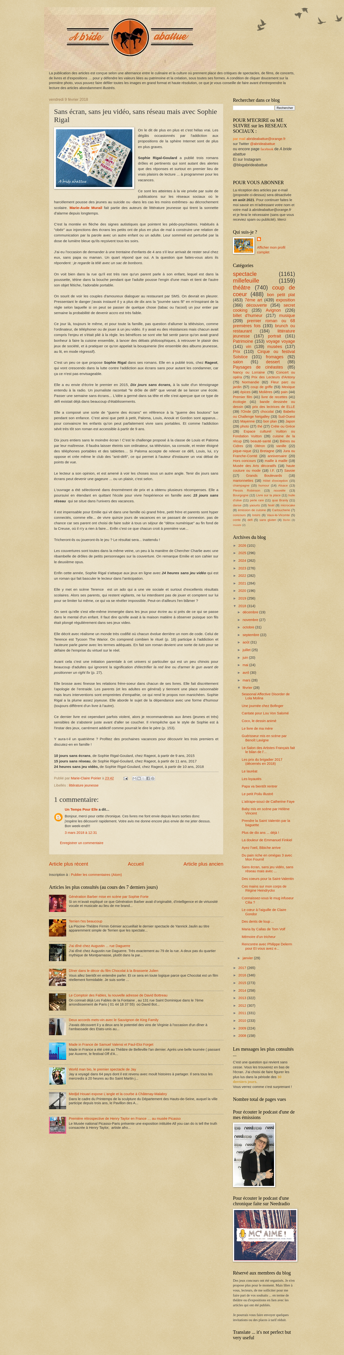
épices (245, 392)
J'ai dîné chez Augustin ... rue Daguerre (99, 946)
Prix (236, 351)
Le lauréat (249, 771)
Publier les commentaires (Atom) (96, 875)
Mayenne (247, 421)
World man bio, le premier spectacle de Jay (102, 1069)
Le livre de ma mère (257, 728)
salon (238, 361)
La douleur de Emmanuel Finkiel (267, 840)
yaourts (255, 505)
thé (260, 426)
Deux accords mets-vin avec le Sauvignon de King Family (114, 1020)
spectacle (245, 274)
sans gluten (267, 520)
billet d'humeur (248, 315)
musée (237, 524)
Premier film (242, 397)
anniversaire (277, 456)
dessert (273, 361)
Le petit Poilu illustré (257, 794)
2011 (242, 1013)
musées (274, 346)
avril (246, 673)
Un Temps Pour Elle (81, 809)
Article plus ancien (203, 864)
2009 (242, 1028)
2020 (242, 591)
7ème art (253, 300)
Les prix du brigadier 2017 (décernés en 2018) (262, 762)
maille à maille (276, 461)
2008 (242, 1036)
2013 (242, 998)
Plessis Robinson (246, 490)
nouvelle (279, 490)
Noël (271, 505)
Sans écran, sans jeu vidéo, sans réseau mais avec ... (267, 869)
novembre (250, 620)
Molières (266, 392)
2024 (242, 560)
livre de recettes (274, 397)
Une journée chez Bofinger (262, 706)
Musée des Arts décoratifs (254, 466)
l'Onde (246, 411)
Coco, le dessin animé (259, 721)
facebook (267, 149)
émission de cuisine (252, 510)
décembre (250, 612)
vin (248, 346)
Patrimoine (243, 341)
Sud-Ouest (286, 416)
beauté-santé (261, 441)
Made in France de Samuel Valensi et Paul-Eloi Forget (111, 1044)
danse (237, 505)
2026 (242, 545)
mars (246, 680)
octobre (248, 627)
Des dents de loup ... (258, 921)
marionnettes (243, 480)
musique (287, 315)
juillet (247, 650)
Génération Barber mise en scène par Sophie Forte (109, 897)
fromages (275, 356)
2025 (242, 553)
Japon (290, 421)
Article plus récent (68, 864)
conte (237, 520)
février (247, 688)
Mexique (288, 387)
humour (263, 485)
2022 (242, 576)
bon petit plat (281, 294)
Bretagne (267, 451)
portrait (274, 336)
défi (250, 520)
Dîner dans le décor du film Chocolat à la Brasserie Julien (113, 971)
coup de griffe (262, 387)
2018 (242, 606)
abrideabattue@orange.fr (265, 139)
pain (284, 392)
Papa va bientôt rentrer (260, 786)
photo (244, 426)
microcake (288, 505)
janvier (248, 958)
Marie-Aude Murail (86, 208)
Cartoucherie (281, 510)
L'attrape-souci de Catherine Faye (268, 801)
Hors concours (244, 461)
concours (239, 515)
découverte (256, 305)
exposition (285, 300)
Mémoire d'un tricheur (259, 937)
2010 (242, 1021)
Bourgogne (240, 495)
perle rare (257, 500)
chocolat (267, 411)
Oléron (259, 446)
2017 (242, 968)
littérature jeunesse (83, 785)
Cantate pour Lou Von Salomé (265, 713)
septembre (251, 635)
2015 (242, 983)
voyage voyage (280, 341)
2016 (242, 975)
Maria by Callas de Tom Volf (263, 929)
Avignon (273, 310)
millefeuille (246, 281)
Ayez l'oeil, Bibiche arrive (261, 848)
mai (245, 665)
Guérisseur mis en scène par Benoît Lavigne (264, 738)
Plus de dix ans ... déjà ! (260, 833)
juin (245, 657)
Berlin (286, 519)
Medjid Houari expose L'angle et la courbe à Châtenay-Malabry (118, 1094)
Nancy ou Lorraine (249, 372)
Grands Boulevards (264, 475)
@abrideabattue (262, 144)
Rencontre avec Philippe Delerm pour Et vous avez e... (267, 946)
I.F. (272, 470)
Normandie (250, 382)
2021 (242, 583)
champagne (241, 485)
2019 (242, 598)
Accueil (136, 864)
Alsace (283, 485)
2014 (242, 990)
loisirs (256, 515)
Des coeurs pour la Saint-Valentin (268, 879)
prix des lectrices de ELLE (273, 407)
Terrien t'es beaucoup (85, 921)
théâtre (241, 287)
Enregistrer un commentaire (81, 843)
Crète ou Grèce (283, 426)
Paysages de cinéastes (258, 367)
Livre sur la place (268, 495)
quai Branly (280, 500)
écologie (239, 402)
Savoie (289, 470)
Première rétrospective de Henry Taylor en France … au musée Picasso (125, 1118)
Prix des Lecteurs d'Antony (273, 377)
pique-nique (242, 451)
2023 (242, 568)
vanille (281, 446)
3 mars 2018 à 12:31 (81, 833)
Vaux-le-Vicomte (278, 515)
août (246, 642)
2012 (242, 1005)
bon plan (270, 421)
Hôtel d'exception (275, 480)
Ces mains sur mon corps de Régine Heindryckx (264, 888)
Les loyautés (252, 779)
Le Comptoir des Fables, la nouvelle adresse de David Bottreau (118, 995)
